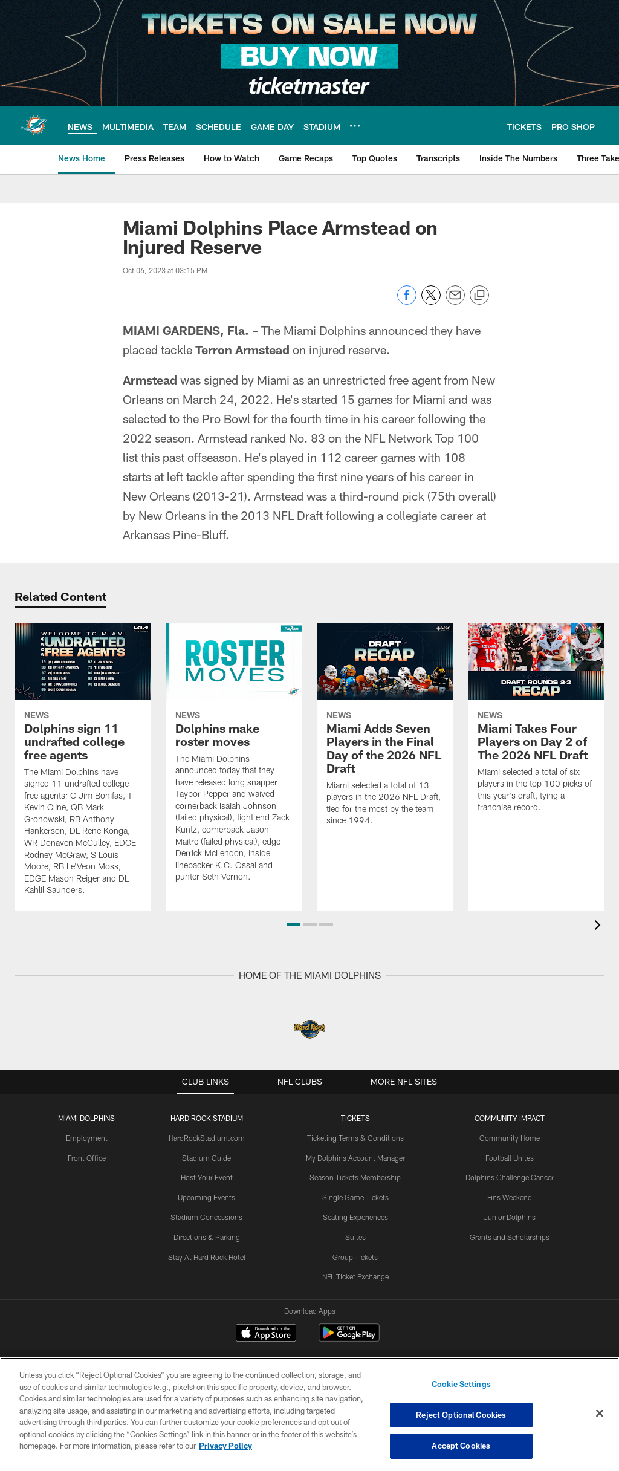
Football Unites (509, 1158)
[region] (309, 1414)
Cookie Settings (461, 1384)
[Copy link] (479, 295)
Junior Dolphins (510, 1217)
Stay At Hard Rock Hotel (206, 1257)
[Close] (599, 1413)
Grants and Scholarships (509, 1237)
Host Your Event (207, 1177)
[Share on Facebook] (406, 301)
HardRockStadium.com (207, 1138)
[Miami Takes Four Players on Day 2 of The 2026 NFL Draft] (536, 725)
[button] (293, 924)
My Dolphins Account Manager (355, 1158)
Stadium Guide (206, 1158)
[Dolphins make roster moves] (234, 760)
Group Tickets (355, 1257)
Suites (355, 1237)
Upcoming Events (206, 1197)
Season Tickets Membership (355, 1177)
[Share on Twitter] (431, 301)
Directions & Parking (206, 1237)
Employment (87, 1138)
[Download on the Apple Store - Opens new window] (266, 1334)
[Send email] (455, 301)
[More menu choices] (355, 126)
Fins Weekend (509, 1197)
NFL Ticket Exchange (355, 1276)
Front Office (87, 1158)
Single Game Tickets (355, 1197)
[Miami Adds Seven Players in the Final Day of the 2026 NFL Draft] (385, 732)
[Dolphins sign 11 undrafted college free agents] (83, 767)
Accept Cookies (461, 1445)
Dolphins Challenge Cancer (509, 1177)
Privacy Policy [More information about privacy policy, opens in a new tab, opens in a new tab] (225, 1445)
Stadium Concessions (206, 1217)
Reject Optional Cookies (461, 1415)
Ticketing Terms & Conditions (355, 1138)
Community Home (509, 1138)
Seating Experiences (355, 1217)
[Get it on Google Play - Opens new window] (349, 1339)
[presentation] (599, 926)
